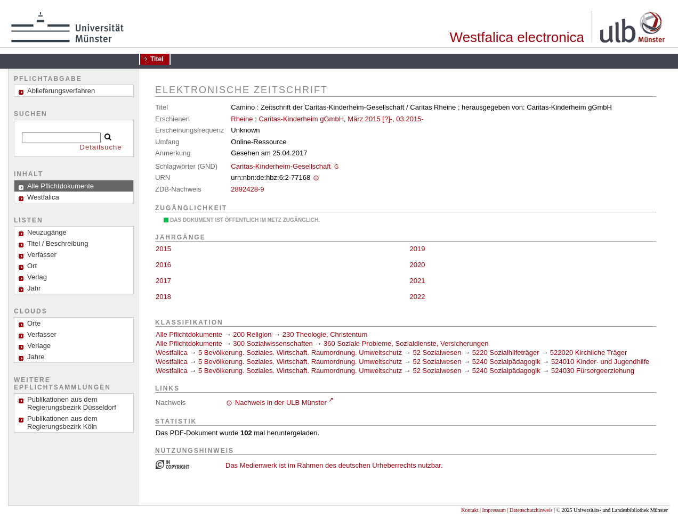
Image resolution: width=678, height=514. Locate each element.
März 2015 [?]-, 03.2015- (385, 119)
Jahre (36, 357)
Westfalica (172, 353)
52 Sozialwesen (437, 353)
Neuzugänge (47, 232)
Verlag (37, 277)
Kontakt (469, 510)
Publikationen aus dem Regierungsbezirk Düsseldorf (71, 403)
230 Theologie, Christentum (324, 334)
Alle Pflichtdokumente (190, 334)
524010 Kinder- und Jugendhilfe (600, 362)
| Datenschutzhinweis (529, 510)
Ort (32, 266)
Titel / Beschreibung (57, 243)
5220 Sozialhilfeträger (505, 353)
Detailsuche (101, 147)
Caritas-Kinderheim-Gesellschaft (280, 166)
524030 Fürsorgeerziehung (592, 371)
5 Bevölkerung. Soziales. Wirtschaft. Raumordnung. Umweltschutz (300, 353)
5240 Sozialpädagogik (506, 362)
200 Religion (252, 334)
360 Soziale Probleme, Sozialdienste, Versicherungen (406, 343)
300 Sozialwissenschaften (273, 343)
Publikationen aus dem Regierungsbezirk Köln (62, 422)
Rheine (242, 119)
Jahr (34, 288)
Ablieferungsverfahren (61, 91)
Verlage (39, 346)
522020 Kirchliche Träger (588, 353)
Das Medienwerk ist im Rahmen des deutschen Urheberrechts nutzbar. (334, 465)
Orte (34, 323)
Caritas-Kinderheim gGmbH (301, 119)
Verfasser (42, 255)
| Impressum (493, 510)
